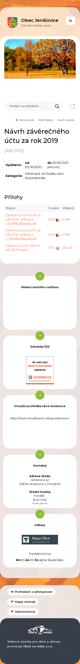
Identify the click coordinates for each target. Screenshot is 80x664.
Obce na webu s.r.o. (38, 646)
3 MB (66, 219)
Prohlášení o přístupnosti (31, 591)
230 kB (67, 248)
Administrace (22, 611)
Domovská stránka (26, 120)
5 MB (66, 235)
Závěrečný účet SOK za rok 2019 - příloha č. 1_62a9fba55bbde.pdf (23, 219)
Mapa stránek (22, 601)
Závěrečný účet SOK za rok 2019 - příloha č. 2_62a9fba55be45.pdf (23, 234)
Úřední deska (45, 120)
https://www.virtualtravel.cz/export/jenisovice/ (41, 418)
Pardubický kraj (40, 553)
